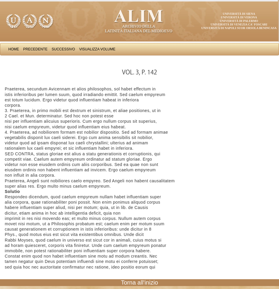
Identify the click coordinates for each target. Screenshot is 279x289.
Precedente (35, 49)
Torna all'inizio (139, 282)
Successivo (63, 49)
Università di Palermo (239, 21)
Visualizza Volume (97, 49)
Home (13, 49)
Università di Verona (239, 17)
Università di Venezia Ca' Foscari (239, 24)
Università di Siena (239, 13)
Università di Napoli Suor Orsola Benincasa (239, 28)
